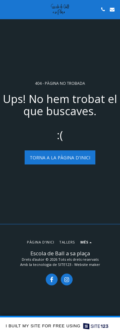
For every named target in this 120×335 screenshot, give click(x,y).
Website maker (87, 264)
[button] (7, 9)
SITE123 (64, 264)
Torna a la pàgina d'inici (60, 158)
